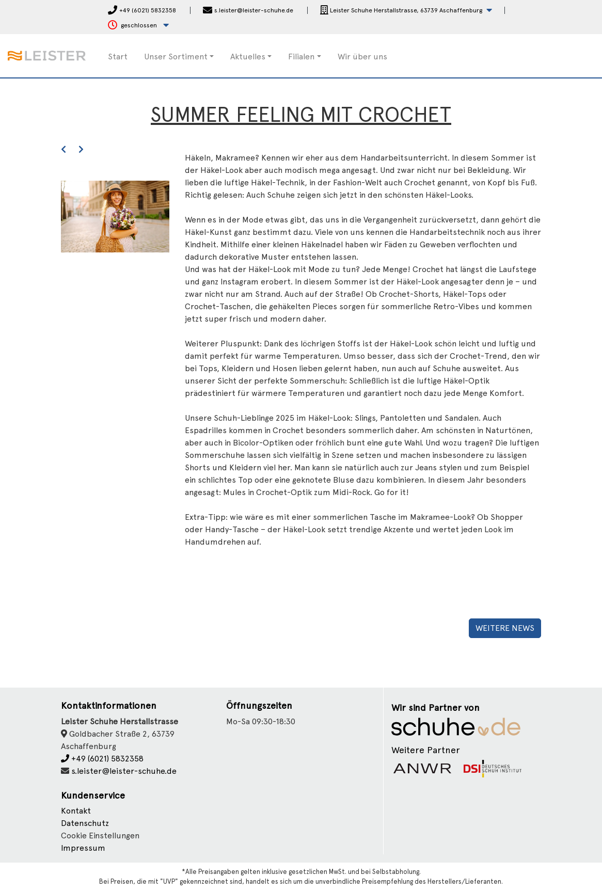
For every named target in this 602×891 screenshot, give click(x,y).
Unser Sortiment (176, 56)
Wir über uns (362, 56)
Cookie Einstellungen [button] (100, 835)
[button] (406, 10)
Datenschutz (85, 823)
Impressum (83, 848)
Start (118, 56)
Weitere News (505, 628)
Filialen (301, 56)
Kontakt (76, 811)
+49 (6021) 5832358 (102, 758)
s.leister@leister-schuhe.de (124, 771)
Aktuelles (247, 56)
